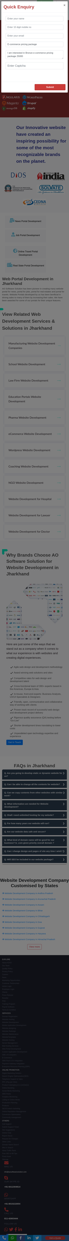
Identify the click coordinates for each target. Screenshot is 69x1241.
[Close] (64, 5)
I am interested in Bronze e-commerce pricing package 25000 (34, 54)
